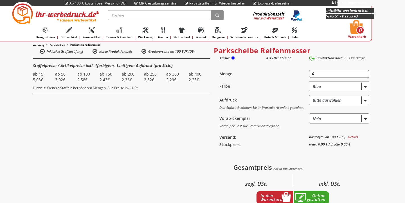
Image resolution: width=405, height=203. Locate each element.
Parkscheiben (57, 45)
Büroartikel (68, 33)
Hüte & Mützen (275, 33)
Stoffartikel (182, 33)
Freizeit (200, 33)
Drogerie (218, 33)
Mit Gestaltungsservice (155, 3)
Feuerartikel (91, 33)
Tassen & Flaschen (119, 33)
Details (353, 136)
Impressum (357, 2)
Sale (294, 33)
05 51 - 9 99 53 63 (342, 16)
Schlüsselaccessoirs (244, 33)
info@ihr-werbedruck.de (347, 10)
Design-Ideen (45, 33)
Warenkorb (357, 30)
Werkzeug (145, 33)
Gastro (163, 33)
